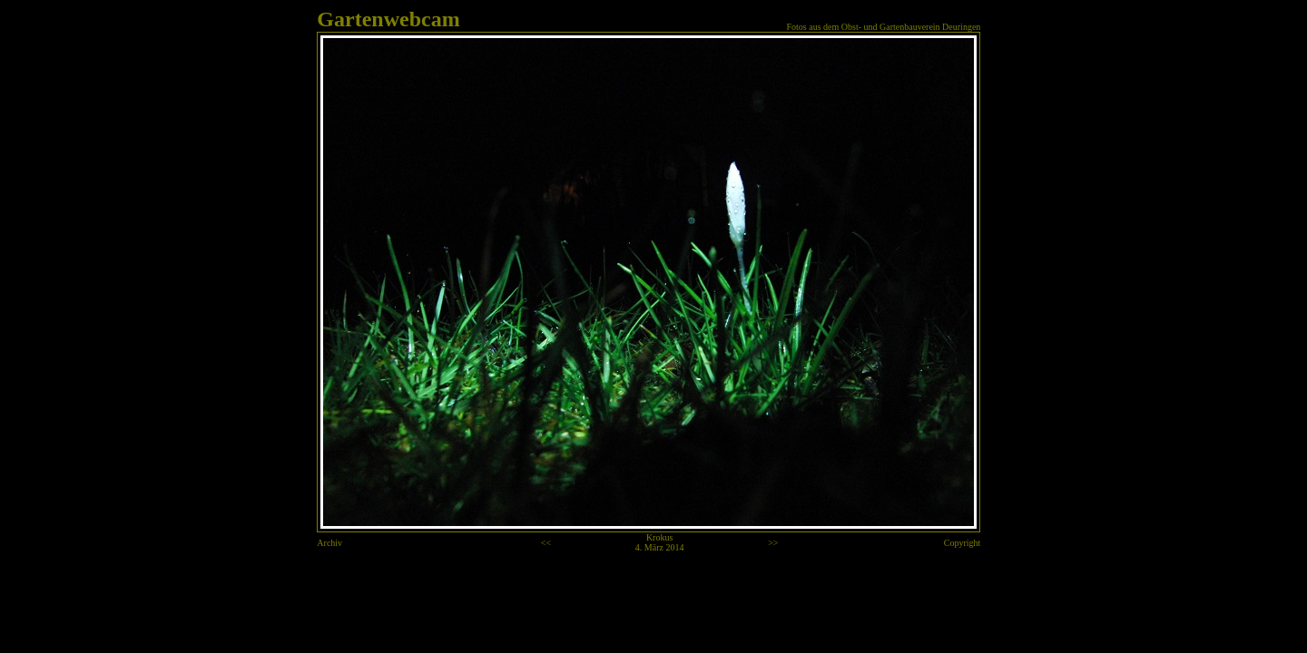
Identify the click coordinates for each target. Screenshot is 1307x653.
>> (773, 543)
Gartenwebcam (388, 19)
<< (546, 543)
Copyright (962, 543)
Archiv (329, 543)
